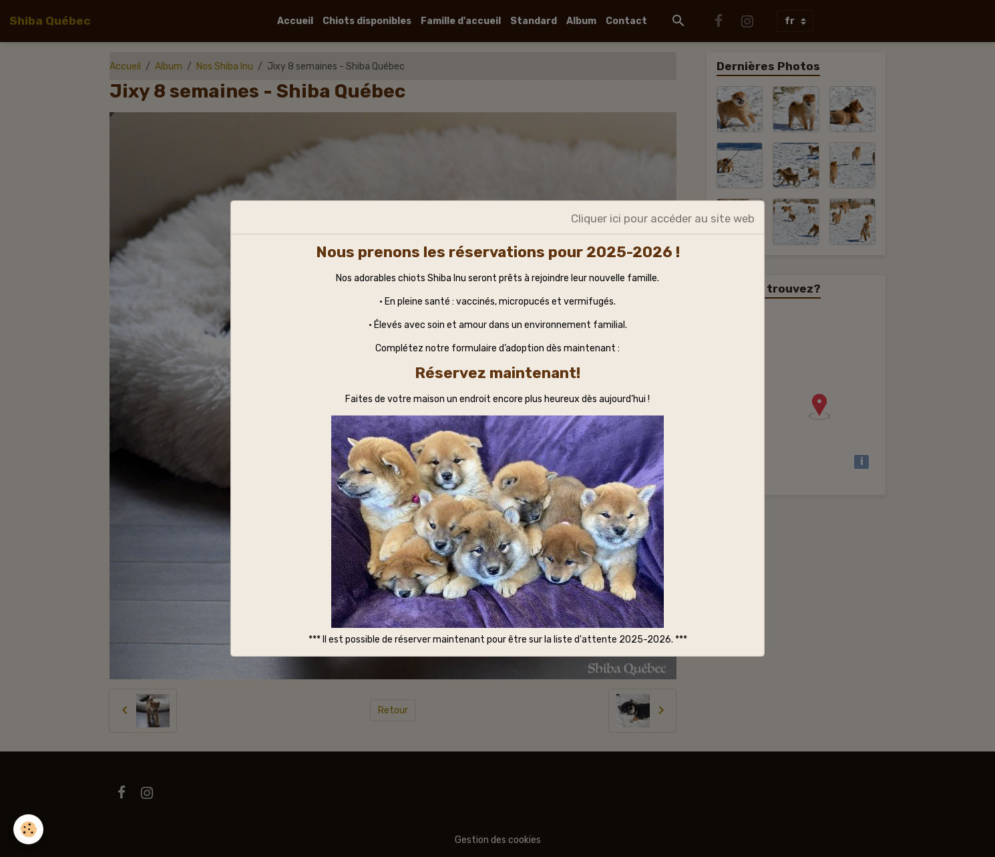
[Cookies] (28, 829)
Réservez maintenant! (497, 373)
